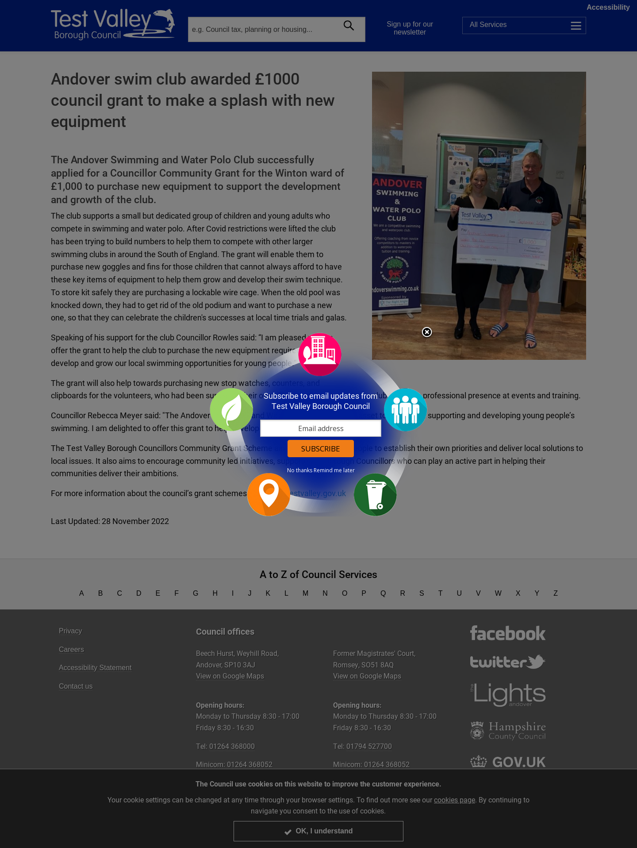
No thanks (299, 470)
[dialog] (318, 424)
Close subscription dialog (427, 332)
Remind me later (334, 470)
